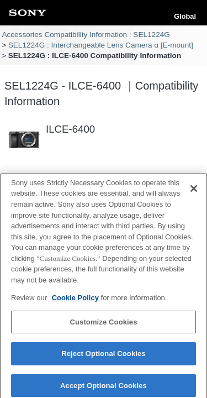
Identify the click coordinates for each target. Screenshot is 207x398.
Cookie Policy (76, 300)
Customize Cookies (103, 325)
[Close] (194, 191)
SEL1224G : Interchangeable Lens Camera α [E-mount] (100, 45)
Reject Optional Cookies (103, 357)
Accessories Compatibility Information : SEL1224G (86, 34)
